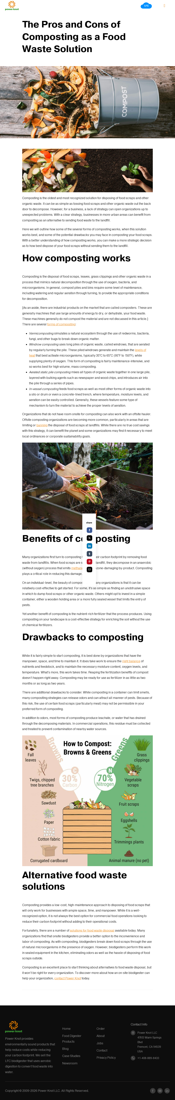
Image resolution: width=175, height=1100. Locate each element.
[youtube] (160, 1090)
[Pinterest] (115, 561)
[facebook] (153, 1090)
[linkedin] (167, 1090)
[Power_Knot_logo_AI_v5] (12, 2)
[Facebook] (115, 530)
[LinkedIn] (115, 545)
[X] (115, 538)
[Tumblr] (115, 553)
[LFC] (146, 3)
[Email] (115, 569)
